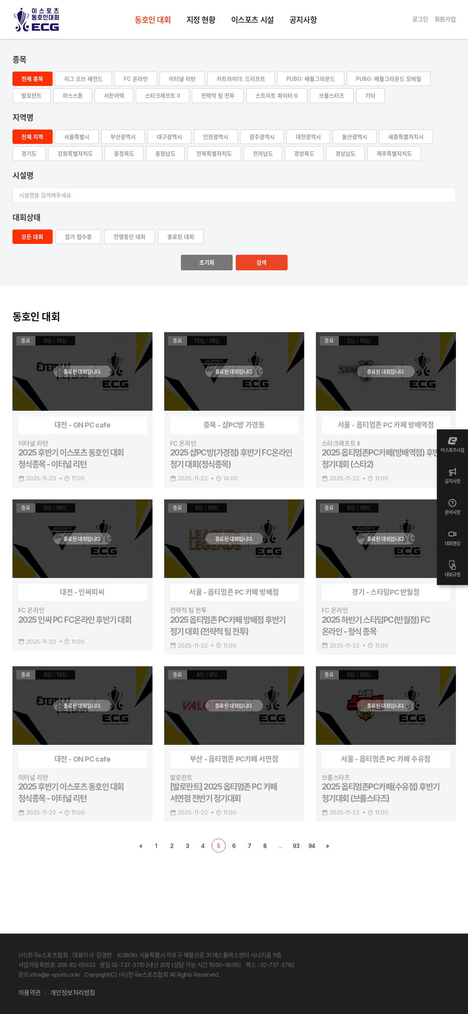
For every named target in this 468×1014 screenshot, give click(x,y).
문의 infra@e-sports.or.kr (49, 974)
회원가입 (445, 19)
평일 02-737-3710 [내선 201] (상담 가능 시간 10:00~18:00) (170, 964)
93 (296, 847)
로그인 (420, 19)
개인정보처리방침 (72, 992)
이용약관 (29, 992)
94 (312, 847)
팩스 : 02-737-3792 (269, 964)
